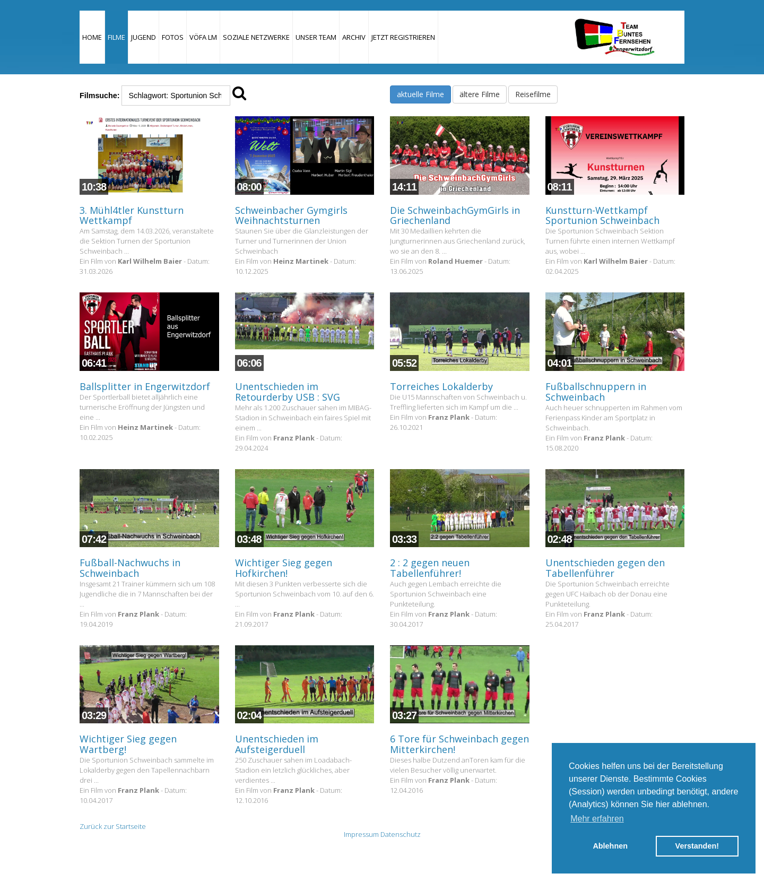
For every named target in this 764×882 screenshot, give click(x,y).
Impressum (361, 834)
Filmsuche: (99, 95)
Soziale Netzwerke (256, 37)
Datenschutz (400, 834)
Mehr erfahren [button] (597, 818)
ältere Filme (479, 94)
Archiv (354, 37)
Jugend (143, 37)
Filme (116, 37)
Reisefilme (533, 94)
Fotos (173, 37)
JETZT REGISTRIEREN (403, 37)
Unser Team (316, 37)
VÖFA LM (203, 37)
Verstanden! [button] (697, 846)
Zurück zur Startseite (113, 826)
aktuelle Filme (420, 94)
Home (92, 37)
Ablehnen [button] (610, 846)
